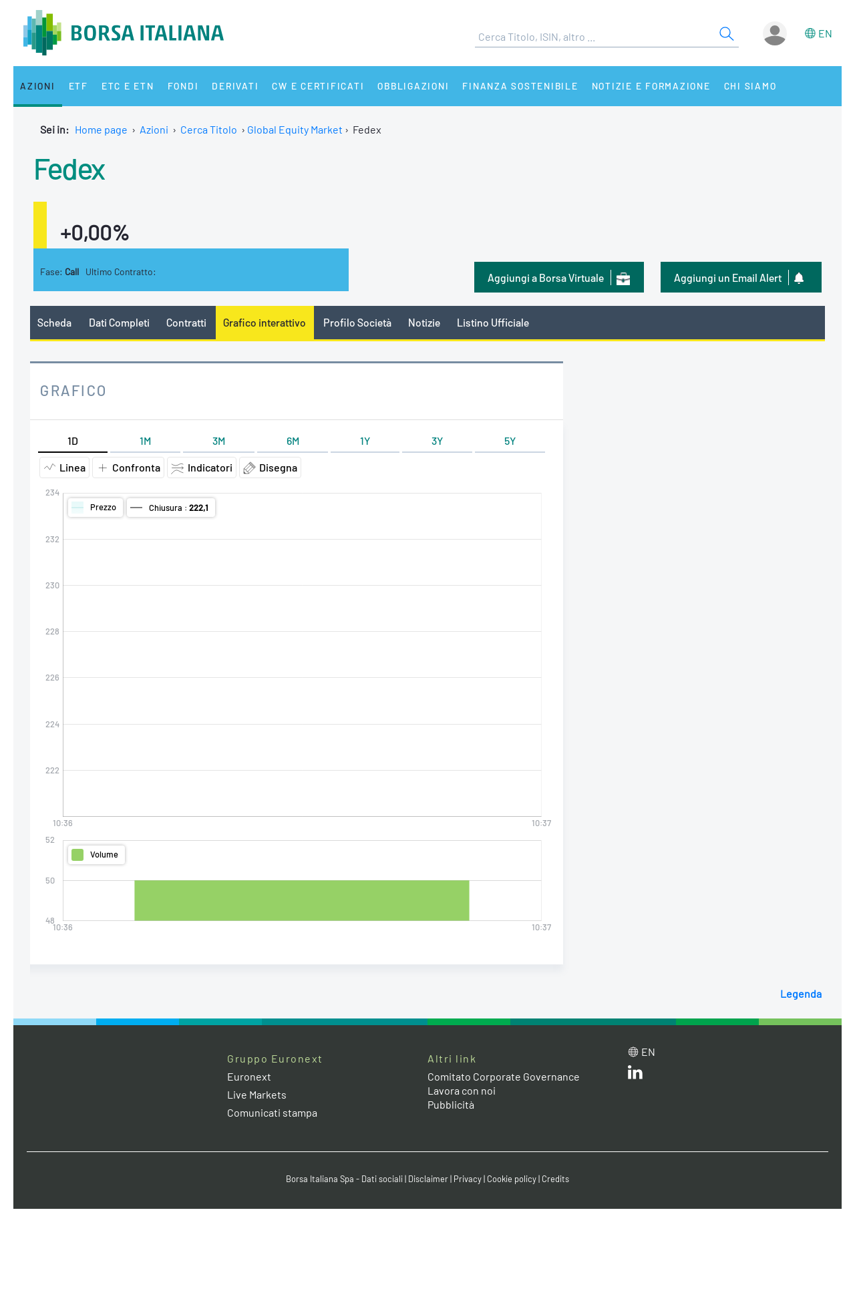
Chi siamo (750, 85)
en (825, 33)
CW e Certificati (318, 85)
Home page (101, 129)
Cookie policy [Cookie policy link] (511, 1178)
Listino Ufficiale (493, 322)
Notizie (424, 322)
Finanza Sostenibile (520, 85)
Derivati (235, 85)
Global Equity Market (295, 129)
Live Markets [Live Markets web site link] (257, 1094)
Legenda (801, 993)
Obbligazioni (413, 85)
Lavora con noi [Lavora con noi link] (462, 1090)
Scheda (54, 322)
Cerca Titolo (208, 129)
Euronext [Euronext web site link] (249, 1076)
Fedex (69, 168)
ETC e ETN (128, 85)
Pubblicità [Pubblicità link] (451, 1104)
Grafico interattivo (264, 322)
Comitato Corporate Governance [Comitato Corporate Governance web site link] (504, 1076)
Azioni (37, 85)
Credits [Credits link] (555, 1178)
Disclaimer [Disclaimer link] (428, 1178)
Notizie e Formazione (651, 85)
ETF (78, 85)
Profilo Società (357, 322)
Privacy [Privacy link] (468, 1178)
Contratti (186, 322)
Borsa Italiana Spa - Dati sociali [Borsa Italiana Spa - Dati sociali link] (344, 1178)
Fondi (183, 85)
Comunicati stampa (272, 1112)
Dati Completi (119, 322)
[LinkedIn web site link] (635, 1075)
